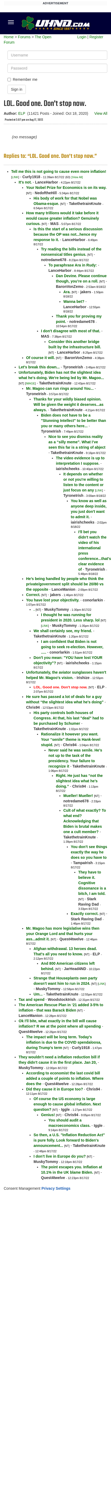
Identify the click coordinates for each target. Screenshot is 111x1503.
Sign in (16, 89)
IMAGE (30, 383)
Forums (24, 37)
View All (100, 113)
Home (9, 37)
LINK (15, 177)
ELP (21, 113)
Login (81, 37)
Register (96, 37)
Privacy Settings (56, 1188)
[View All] (77, 177)
